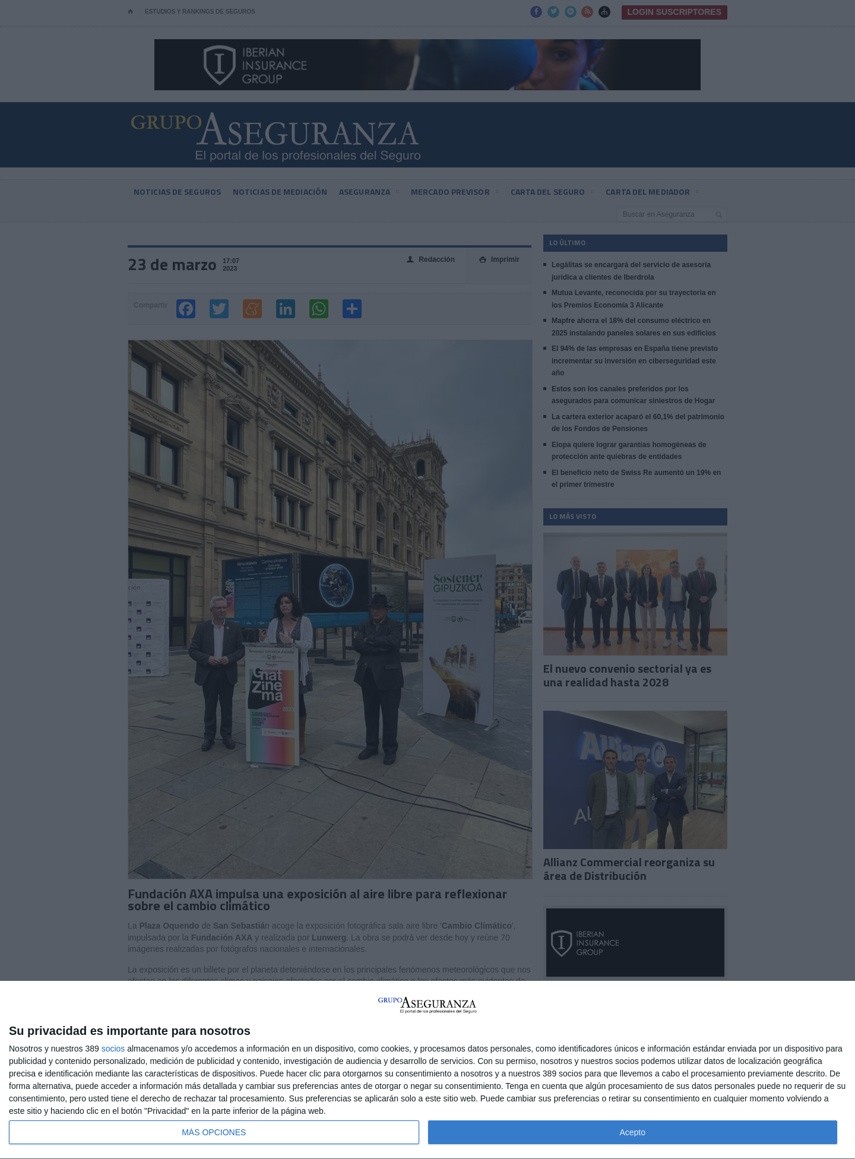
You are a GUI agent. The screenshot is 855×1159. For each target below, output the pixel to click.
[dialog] (427, 1070)
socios (113, 1048)
